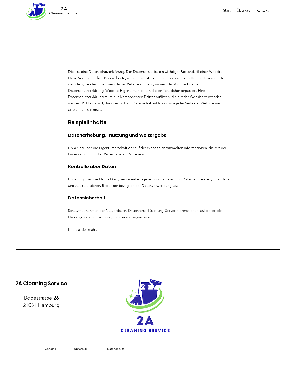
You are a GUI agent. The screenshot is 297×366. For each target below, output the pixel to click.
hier (84, 229)
